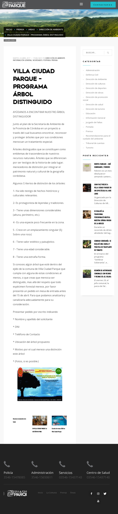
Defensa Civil (92, 74)
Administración (93, 70)
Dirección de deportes (96, 88)
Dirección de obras (94, 92)
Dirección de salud (94, 104)
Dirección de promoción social (95, 98)
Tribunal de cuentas (95, 143)
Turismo (89, 147)
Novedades (37, 60)
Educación (90, 113)
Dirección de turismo (95, 109)
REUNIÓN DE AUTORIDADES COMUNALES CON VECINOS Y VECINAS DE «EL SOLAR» (103, 273)
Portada (47, 60)
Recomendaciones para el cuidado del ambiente (96, 137)
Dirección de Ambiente (55, 58)
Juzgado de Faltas (94, 122)
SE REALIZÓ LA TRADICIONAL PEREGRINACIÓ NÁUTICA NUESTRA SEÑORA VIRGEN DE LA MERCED (102, 217)
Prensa (54, 60)
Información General (22, 60)
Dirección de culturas (95, 83)
